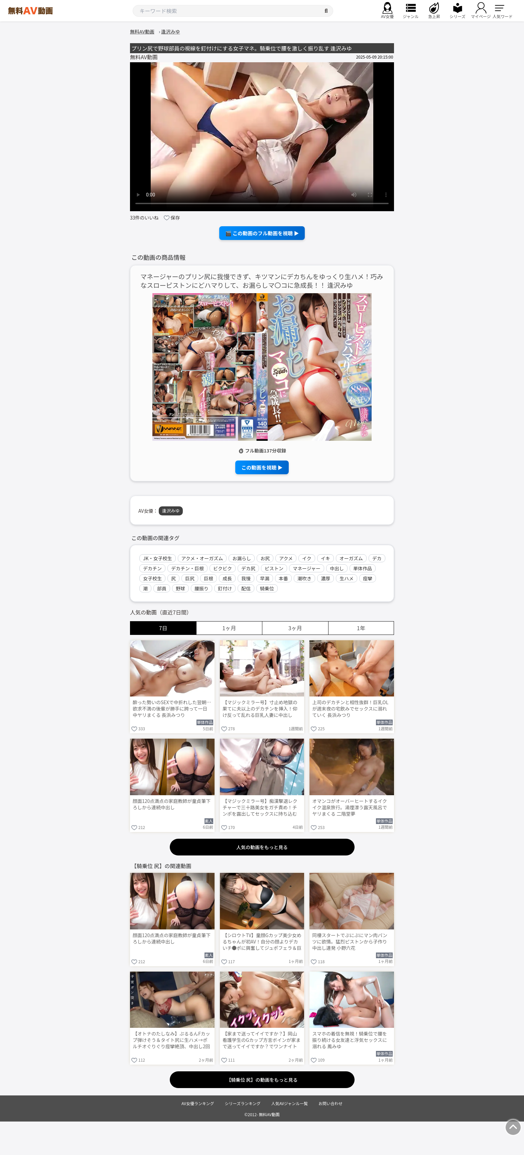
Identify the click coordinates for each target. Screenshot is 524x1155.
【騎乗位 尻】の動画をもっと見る (261, 1079)
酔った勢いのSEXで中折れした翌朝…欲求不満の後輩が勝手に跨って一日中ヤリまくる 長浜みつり (172, 708)
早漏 (264, 578)
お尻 (265, 558)
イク (306, 558)
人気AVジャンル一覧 (289, 1103)
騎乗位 (267, 588)
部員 (161, 588)
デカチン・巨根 (187, 568)
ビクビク (222, 568)
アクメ (286, 558)
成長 (227, 578)
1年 (361, 628)
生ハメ (347, 578)
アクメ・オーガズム (202, 558)
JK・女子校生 (157, 558)
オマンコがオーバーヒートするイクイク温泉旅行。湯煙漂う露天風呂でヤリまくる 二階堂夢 (349, 807)
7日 (163, 628)
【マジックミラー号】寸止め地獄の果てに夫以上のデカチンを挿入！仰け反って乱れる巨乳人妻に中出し (260, 708)
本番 (283, 578)
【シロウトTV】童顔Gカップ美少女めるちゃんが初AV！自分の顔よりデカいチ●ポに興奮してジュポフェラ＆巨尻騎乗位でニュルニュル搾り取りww (262, 942)
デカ (377, 558)
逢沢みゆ (170, 510)
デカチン (152, 568)
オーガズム (351, 558)
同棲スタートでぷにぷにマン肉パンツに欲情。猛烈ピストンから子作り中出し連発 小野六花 (349, 941)
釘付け (225, 588)
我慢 (246, 578)
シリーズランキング (243, 1103)
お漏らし (241, 558)
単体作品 (362, 568)
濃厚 (325, 578)
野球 (180, 588)
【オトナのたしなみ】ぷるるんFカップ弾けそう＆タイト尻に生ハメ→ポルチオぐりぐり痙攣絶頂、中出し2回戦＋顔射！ (171, 1040)
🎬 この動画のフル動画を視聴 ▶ (262, 233)
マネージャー (306, 568)
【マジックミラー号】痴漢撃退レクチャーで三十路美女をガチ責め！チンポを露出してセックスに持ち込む (260, 807)
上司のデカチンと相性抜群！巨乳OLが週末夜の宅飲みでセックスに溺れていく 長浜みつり (350, 708)
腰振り (201, 588)
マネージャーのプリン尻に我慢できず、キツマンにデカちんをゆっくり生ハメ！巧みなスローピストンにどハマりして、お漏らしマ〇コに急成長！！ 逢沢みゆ (261, 281)
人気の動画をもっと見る (262, 847)
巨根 (208, 578)
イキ (325, 558)
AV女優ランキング (197, 1103)
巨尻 (189, 578)
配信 (246, 588)
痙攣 (367, 578)
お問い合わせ (330, 1103)
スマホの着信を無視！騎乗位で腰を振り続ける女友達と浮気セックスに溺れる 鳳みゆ (349, 1040)
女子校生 (152, 578)
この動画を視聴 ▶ (261, 467)
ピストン (274, 568)
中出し (337, 568)
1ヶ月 (229, 628)
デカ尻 (248, 568)
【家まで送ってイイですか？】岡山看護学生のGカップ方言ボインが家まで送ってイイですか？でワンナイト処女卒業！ (262, 1040)
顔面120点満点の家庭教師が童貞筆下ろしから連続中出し (172, 804)
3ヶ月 (295, 628)
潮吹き (304, 578)
